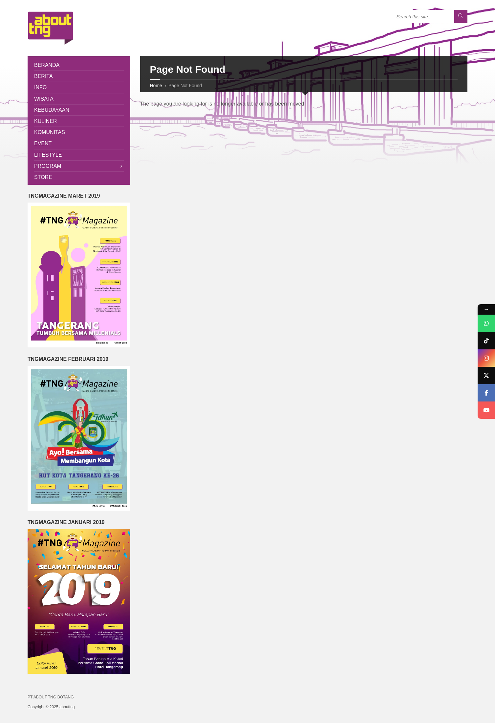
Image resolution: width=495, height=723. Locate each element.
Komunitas (49, 132)
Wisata (44, 99)
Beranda (46, 65)
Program (47, 166)
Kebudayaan (51, 110)
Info (40, 87)
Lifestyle (48, 155)
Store (43, 177)
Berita (43, 76)
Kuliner (45, 121)
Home (156, 85)
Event (43, 143)
